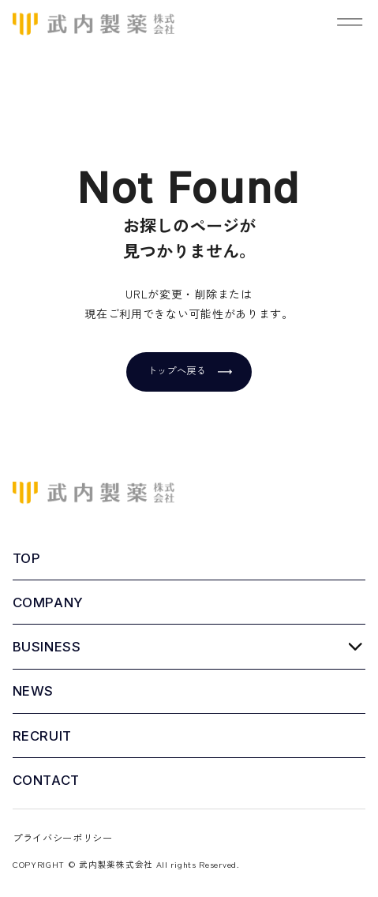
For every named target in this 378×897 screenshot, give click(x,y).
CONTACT (46, 780)
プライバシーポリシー (63, 838)
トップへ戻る (177, 371)
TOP (27, 558)
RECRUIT (42, 736)
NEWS (33, 691)
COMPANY (48, 602)
